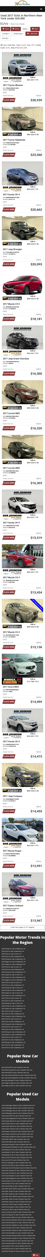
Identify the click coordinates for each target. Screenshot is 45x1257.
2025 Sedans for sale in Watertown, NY (13, 964)
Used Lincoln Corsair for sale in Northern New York (17, 1157)
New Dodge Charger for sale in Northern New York (17, 1083)
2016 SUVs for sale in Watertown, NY (13, 1047)
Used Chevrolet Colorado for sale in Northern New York (18, 1238)
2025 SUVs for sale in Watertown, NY (13, 956)
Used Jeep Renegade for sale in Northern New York (17, 1178)
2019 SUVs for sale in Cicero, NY (12, 1027)
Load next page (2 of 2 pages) (22, 927)
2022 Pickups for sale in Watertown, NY (13, 1006)
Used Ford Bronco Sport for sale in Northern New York (18, 1212)
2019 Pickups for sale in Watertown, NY (13, 1032)
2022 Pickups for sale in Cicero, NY (12, 1003)
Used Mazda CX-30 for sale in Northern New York (16, 1152)
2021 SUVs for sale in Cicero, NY (12, 1011)
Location (6, 34)
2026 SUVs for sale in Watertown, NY (13, 951)
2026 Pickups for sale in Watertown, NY (13, 948)
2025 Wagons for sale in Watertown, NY (14, 961)
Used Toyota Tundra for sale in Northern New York (17, 1129)
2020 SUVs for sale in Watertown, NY (13, 1021)
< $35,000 (32, 34)
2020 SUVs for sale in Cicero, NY (12, 1019)
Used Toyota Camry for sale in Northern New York (17, 1123)
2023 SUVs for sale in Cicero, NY (12, 982)
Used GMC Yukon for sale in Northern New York (16, 1199)
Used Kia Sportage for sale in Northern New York (16, 1162)
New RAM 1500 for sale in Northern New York (15, 1067)
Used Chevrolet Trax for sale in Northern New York (17, 1228)
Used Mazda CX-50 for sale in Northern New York (16, 1155)
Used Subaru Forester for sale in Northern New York (17, 1134)
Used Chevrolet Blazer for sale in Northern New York (17, 1241)
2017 (35, 29)
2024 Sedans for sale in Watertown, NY (13, 977)
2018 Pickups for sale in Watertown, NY (13, 1042)
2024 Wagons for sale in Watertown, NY (14, 980)
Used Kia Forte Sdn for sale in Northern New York (16, 1165)
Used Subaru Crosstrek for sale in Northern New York (18, 1131)
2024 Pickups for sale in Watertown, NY (13, 972)
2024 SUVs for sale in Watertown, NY (13, 969)
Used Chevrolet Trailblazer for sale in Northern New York (19, 1225)
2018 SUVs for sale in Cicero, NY (12, 1037)
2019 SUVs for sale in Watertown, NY (13, 1029)
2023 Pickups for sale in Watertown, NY (13, 990)
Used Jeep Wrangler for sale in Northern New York (17, 1175)
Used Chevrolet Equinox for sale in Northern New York (18, 1222)
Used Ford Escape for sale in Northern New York (16, 1207)
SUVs (15, 29)
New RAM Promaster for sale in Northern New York (17, 1070)
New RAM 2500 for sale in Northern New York (15, 1072)
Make (25, 29)
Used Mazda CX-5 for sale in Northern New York (16, 1149)
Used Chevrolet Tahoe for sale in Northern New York (17, 1243)
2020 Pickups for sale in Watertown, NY (13, 1024)
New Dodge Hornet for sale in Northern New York (16, 1085)
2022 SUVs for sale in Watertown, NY (13, 1001)
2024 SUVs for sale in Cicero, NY (12, 967)
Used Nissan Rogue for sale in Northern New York (17, 1144)
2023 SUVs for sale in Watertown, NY (13, 985)
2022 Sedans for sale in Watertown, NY (13, 1008)
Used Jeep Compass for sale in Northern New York (17, 1170)
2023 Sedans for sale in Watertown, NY (13, 995)
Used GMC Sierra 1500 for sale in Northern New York (18, 1189)
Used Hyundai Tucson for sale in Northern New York (17, 1181)
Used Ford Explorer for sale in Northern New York (16, 1215)
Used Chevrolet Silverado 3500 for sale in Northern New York (18, 1236)
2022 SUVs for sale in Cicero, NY (12, 998)
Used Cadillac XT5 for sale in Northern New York (16, 1246)
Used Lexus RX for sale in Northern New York (15, 1160)
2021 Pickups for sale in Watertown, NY (13, 1016)
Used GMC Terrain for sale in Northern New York (16, 1191)
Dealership (18, 34)
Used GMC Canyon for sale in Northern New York (16, 1202)
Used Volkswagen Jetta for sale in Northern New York (18, 1113)
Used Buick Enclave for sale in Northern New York (17, 1251)
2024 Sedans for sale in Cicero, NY (12, 975)
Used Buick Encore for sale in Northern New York (16, 1248)
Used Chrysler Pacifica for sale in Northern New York (17, 1217)
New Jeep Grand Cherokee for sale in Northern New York (19, 1075)
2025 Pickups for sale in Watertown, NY (13, 959)
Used (6, 29)
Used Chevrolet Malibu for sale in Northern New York (17, 1233)
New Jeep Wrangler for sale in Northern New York (17, 1080)
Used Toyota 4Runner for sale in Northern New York (17, 1121)
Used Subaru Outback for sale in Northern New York (17, 1136)
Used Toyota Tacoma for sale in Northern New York (17, 1126)
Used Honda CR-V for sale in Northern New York (16, 1183)
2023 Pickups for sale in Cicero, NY (12, 988)
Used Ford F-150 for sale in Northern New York (16, 1204)
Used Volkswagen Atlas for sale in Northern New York (18, 1108)
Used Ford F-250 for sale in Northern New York (16, 1209)
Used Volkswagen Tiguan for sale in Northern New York (18, 1105)
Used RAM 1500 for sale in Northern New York (16, 1139)
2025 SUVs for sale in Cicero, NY (12, 954)
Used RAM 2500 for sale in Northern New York (16, 1142)
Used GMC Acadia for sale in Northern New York (16, 1194)
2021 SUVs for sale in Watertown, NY (13, 1014)
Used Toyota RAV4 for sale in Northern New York (16, 1116)
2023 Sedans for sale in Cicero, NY (12, 993)
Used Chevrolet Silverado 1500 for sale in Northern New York (18, 1220)
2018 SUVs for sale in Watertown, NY (13, 1040)
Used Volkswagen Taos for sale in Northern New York (18, 1110)
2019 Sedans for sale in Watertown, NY (13, 1034)
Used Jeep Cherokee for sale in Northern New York (17, 1173)
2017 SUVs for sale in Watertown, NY (13, 1045)
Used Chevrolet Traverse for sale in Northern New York (18, 1230)
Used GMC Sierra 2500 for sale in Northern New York (18, 1196)
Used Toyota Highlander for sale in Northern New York (18, 1118)
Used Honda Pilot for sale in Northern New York (16, 1186)
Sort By (5, 38)
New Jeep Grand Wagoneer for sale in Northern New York (19, 1078)
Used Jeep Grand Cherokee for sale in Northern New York (19, 1168)
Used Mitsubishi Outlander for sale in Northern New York (18, 1147)
